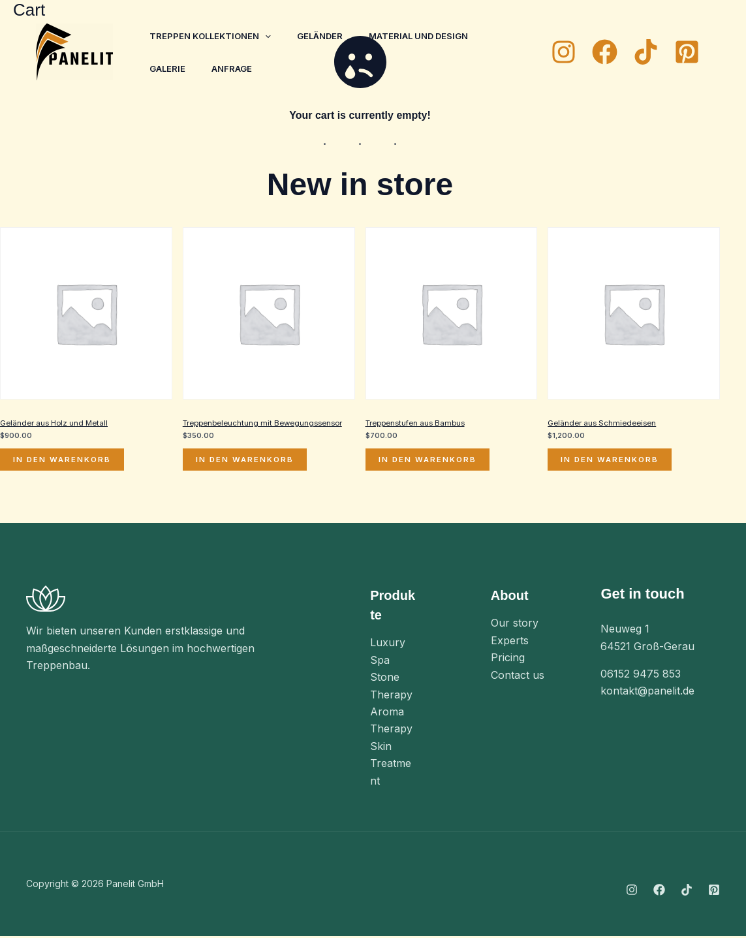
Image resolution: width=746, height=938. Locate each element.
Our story (514, 624)
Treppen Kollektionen (212, 36)
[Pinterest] (687, 52)
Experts (510, 642)
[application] (267, 36)
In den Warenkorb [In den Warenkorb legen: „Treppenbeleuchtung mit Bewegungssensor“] (246, 461)
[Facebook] (604, 52)
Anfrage (239, 68)
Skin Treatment (390, 765)
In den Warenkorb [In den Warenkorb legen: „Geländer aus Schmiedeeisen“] (611, 461)
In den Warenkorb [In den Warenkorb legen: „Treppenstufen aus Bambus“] (429, 461)
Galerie (170, 68)
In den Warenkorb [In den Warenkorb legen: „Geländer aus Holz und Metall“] (63, 461)
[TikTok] (646, 52)
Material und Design (431, 36)
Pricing (508, 659)
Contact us (517, 676)
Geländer (327, 36)
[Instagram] (563, 52)
